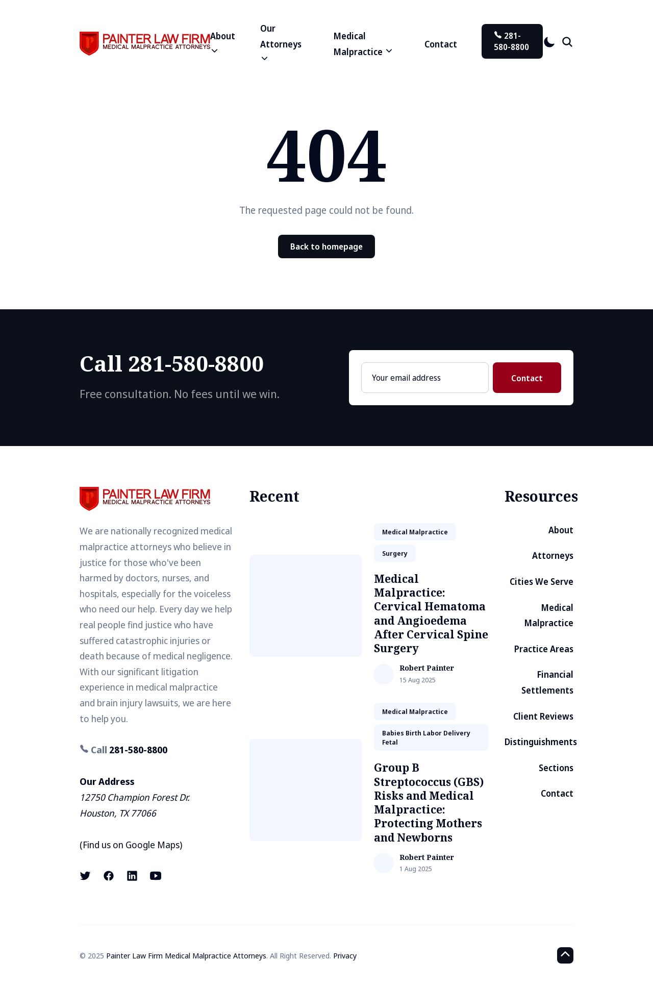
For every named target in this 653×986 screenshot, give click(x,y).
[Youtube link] (155, 875)
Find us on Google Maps (131, 845)
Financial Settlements (547, 682)
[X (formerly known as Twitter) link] (86, 875)
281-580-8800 (511, 41)
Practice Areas (543, 649)
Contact (440, 44)
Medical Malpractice (548, 615)
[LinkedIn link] (132, 875)
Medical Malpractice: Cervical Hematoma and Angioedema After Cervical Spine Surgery (431, 613)
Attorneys (552, 555)
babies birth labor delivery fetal (426, 737)
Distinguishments (541, 742)
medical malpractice (415, 531)
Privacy (345, 955)
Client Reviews (543, 716)
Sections (556, 768)
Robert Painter (426, 668)
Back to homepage (326, 246)
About (560, 530)
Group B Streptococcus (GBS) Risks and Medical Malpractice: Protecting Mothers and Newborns (429, 802)
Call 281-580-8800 (172, 363)
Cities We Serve (541, 581)
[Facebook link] (108, 875)
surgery (395, 553)
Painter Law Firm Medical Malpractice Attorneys (186, 955)
